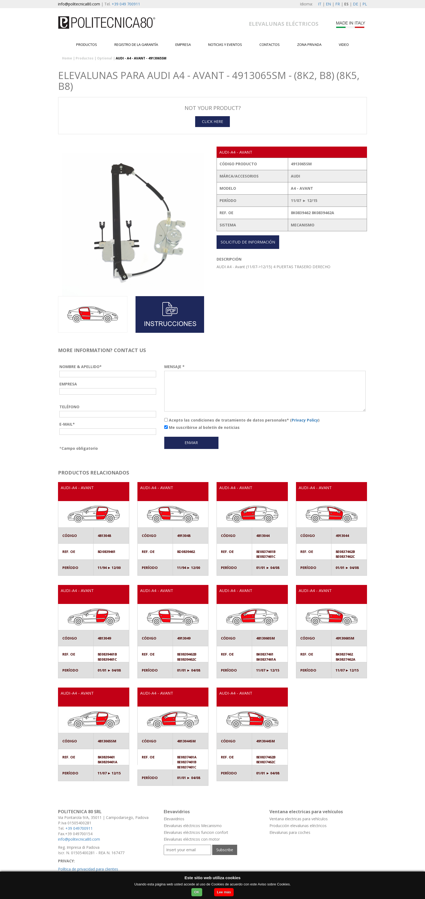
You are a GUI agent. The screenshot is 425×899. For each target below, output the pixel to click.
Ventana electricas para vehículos (298, 818)
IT (319, 4)
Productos (86, 44)
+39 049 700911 (126, 4)
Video (344, 44)
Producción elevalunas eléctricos (298, 825)
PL (364, 4)
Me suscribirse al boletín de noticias (202, 427)
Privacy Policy (305, 420)
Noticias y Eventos (225, 44)
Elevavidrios (174, 818)
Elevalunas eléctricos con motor (192, 839)
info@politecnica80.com (79, 4)
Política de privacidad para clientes (88, 869)
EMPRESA (183, 44)
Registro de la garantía (136, 44)
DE (355, 4)
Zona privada (309, 44)
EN (328, 4)
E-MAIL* (67, 424)
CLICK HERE (212, 121)
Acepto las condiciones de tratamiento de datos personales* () (242, 420)
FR (337, 4)
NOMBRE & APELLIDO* (80, 366)
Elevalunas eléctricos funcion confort (196, 832)
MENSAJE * (174, 366)
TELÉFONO (69, 406)
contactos (269, 44)
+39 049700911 (79, 828)
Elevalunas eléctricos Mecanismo (193, 825)
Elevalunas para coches (289, 832)
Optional (104, 58)
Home (67, 58)
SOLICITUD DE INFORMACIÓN (248, 242)
